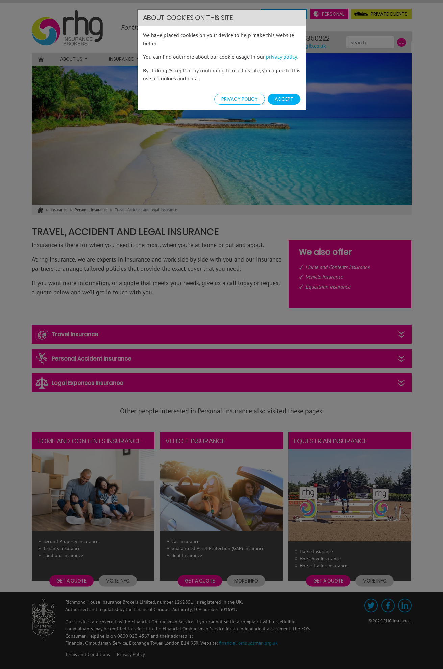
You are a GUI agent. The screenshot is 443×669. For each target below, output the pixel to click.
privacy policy (281, 56)
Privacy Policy (239, 99)
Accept (284, 99)
